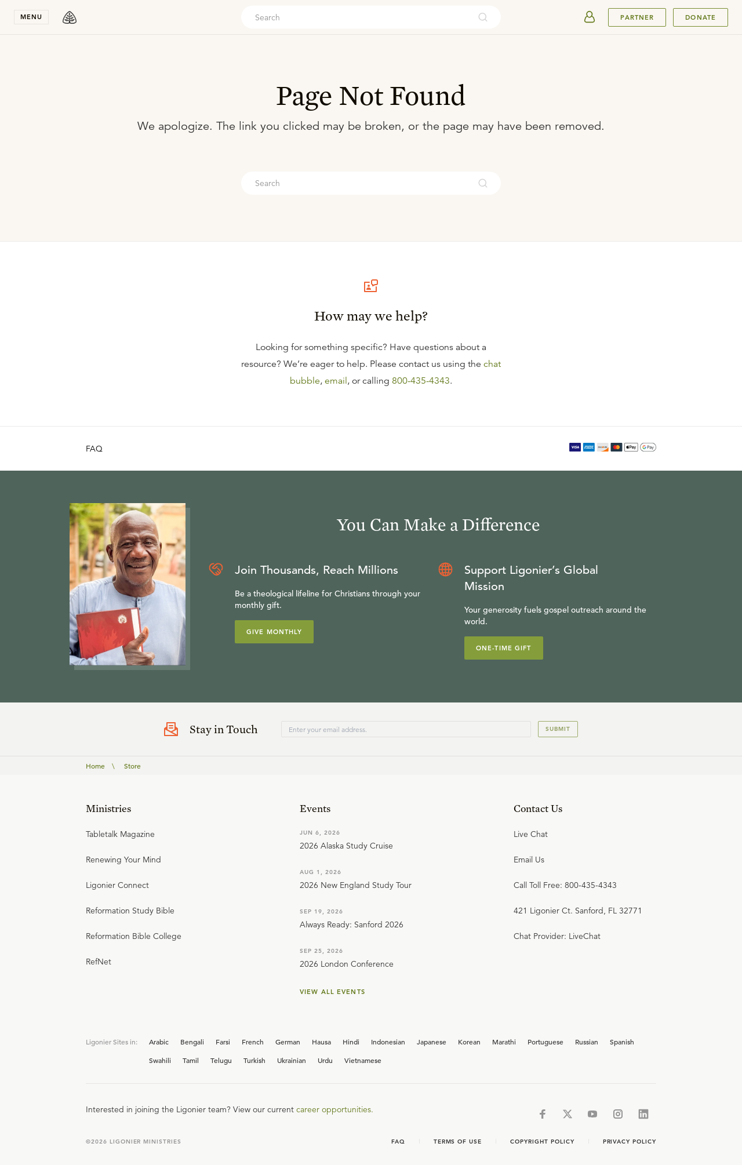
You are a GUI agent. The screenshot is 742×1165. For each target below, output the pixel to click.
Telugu (221, 1060)
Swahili (160, 1060)
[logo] (69, 17)
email (336, 381)
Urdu (325, 1060)
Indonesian (388, 1041)
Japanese (431, 1041)
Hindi (351, 1041)
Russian (586, 1041)
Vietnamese (362, 1060)
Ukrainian (291, 1060)
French (253, 1041)
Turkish (254, 1060)
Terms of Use (458, 1141)
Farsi (223, 1041)
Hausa (321, 1041)
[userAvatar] (589, 17)
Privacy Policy (629, 1141)
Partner (637, 17)
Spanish (622, 1041)
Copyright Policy (542, 1141)
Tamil (191, 1060)
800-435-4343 (421, 381)
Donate (700, 17)
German (287, 1041)
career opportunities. (334, 1109)
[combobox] (355, 17)
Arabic (159, 1041)
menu (31, 17)
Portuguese (545, 1041)
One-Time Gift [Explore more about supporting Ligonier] (504, 648)
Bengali (192, 1041)
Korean (469, 1041)
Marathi (504, 1041)
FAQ (94, 448)
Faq (398, 1141)
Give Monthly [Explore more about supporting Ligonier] (274, 632)
